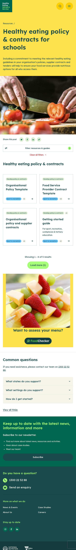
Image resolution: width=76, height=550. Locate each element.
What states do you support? (23, 381)
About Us (7, 512)
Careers (42, 512)
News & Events (10, 507)
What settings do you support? (24, 390)
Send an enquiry (20, 487)
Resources (8, 23)
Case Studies (44, 507)
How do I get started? (19, 398)
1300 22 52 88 (18, 480)
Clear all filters (36, 155)
